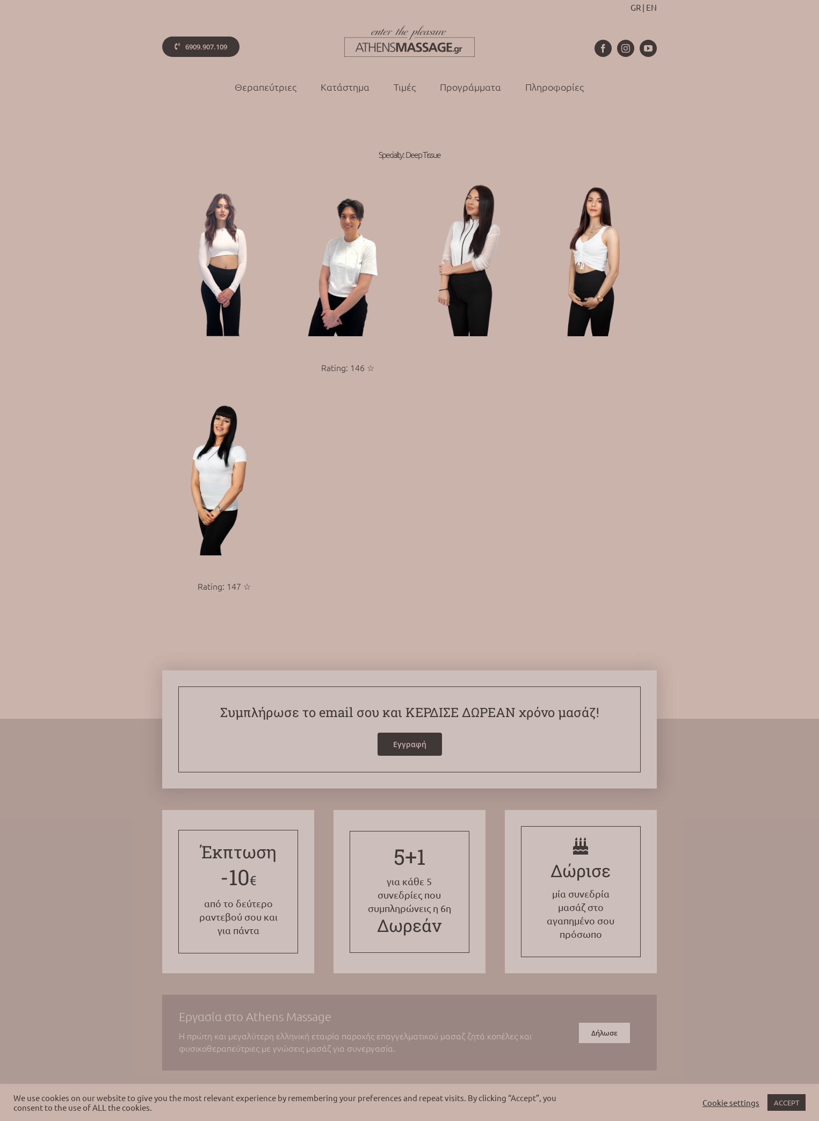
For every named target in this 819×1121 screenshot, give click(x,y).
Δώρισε (580, 870)
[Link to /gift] (580, 846)
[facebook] (603, 48)
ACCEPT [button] (786, 1102)
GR (635, 7)
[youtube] (648, 48)
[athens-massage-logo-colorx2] (409, 29)
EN (651, 7)
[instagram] (625, 48)
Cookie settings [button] (730, 1103)
